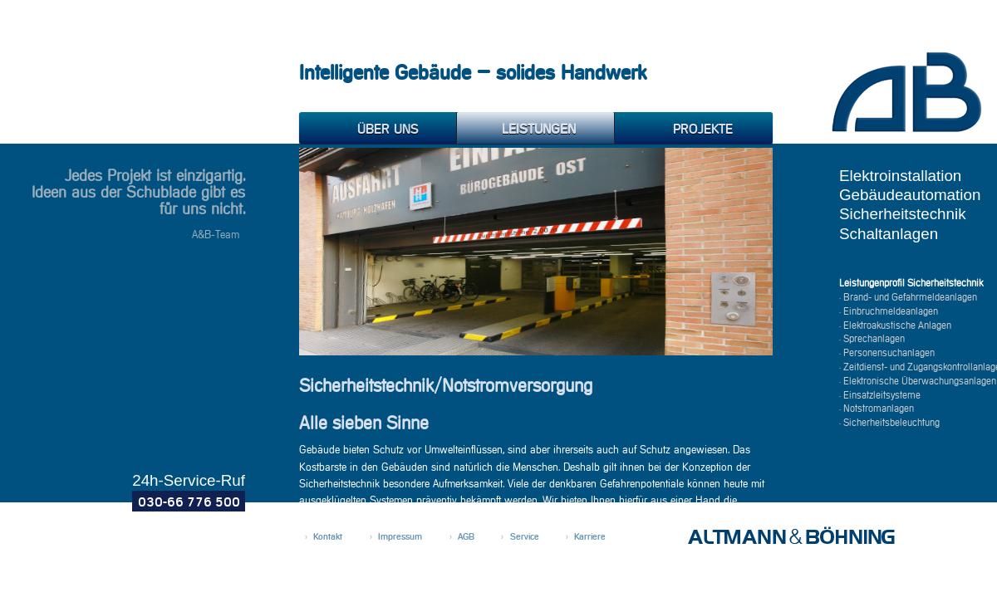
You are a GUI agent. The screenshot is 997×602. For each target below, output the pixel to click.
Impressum (400, 537)
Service (524, 537)
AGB (466, 537)
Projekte (686, 129)
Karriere (590, 537)
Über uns (371, 129)
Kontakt (327, 537)
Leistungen (529, 129)
